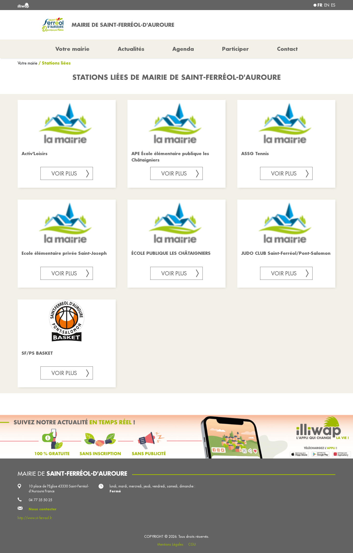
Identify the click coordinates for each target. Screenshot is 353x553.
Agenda (183, 48)
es (333, 5)
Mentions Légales (170, 544)
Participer (235, 48)
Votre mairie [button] (72, 48)
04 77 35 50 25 (40, 500)
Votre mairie (28, 63)
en (326, 5)
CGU (192, 544)
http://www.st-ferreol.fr (35, 518)
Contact (287, 48)
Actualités (131, 48)
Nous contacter (43, 509)
